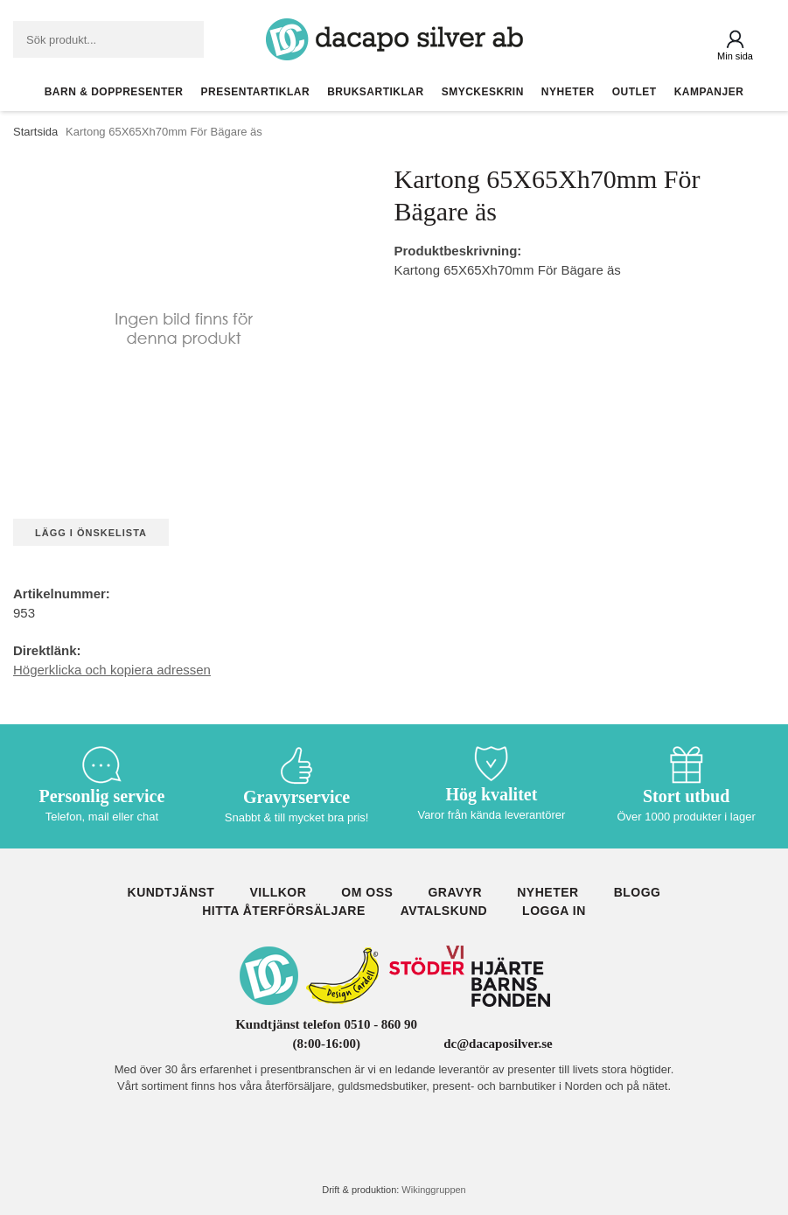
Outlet (634, 92)
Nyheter (568, 92)
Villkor (277, 892)
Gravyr (455, 892)
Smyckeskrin (483, 92)
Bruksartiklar (375, 92)
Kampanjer (709, 92)
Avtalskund (444, 911)
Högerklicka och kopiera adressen (112, 669)
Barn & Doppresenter (114, 92)
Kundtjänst (171, 892)
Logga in (554, 911)
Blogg (637, 892)
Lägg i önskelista (91, 532)
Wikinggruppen (433, 1189)
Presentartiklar (255, 92)
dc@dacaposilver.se (498, 1044)
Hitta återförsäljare (284, 911)
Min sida (735, 56)
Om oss (367, 892)
